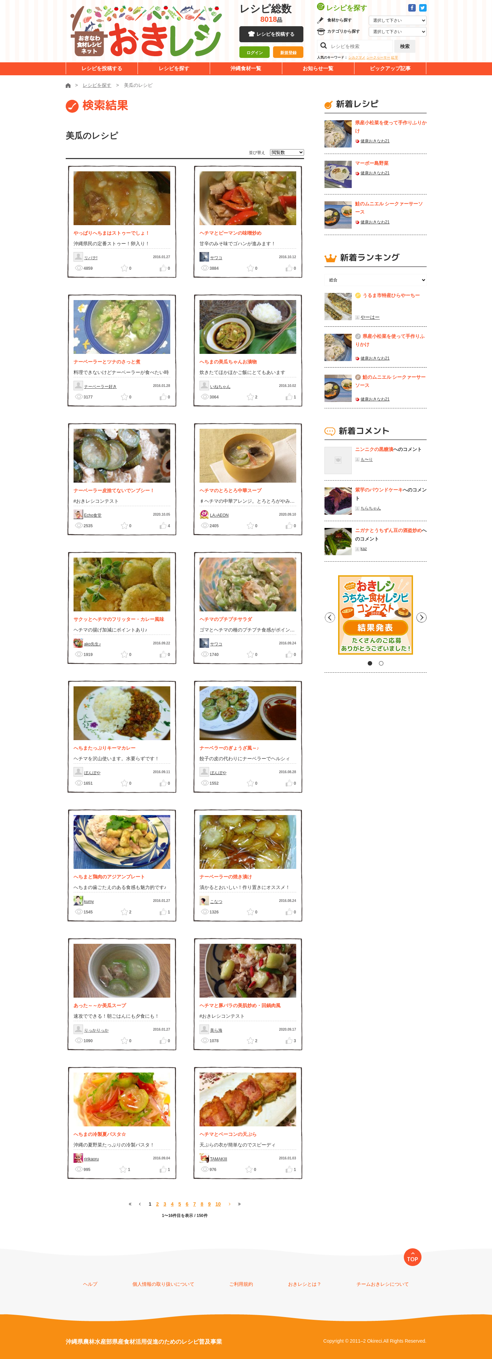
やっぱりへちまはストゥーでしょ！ (112, 233)
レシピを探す (174, 68)
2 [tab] (381, 663)
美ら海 (216, 1030)
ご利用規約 (241, 1284)
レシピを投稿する (275, 34)
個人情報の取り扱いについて (163, 1284)
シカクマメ (356, 57)
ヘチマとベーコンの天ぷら (228, 1134)
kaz (364, 548)
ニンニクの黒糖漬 (374, 449)
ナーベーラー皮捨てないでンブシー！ (114, 490)
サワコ (216, 257)
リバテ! (90, 257)
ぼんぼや (92, 772)
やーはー (370, 317)
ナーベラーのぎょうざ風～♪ (229, 748)
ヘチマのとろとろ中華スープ (230, 490)
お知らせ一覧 (318, 68)
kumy (89, 901)
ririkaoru (91, 1159)
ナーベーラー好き (100, 386)
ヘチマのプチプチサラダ (226, 619)
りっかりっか (96, 1030)
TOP (412, 1259)
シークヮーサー (378, 57)
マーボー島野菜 (371, 163)
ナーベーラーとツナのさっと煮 (107, 361)
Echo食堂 (92, 515)
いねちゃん (220, 386)
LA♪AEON (219, 515)
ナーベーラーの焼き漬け (226, 876)
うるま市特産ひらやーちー (391, 295)
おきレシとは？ (304, 1284)
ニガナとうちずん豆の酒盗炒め (388, 530)
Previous (329, 617)
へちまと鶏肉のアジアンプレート (109, 876)
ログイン (255, 52)
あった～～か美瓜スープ (100, 1005)
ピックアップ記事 (390, 68)
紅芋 (394, 57)
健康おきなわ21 (375, 141)
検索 (405, 46)
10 (218, 1204)
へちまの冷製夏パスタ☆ (100, 1134)
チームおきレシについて (382, 1284)
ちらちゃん (371, 508)
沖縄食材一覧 (246, 68)
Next (421, 617)
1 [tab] (370, 663)
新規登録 (288, 52)
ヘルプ (90, 1284)
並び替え (257, 152)
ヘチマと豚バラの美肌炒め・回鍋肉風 (240, 1005)
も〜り (367, 459)
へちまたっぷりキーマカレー (105, 748)
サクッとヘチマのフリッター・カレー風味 (119, 619)
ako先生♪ (92, 644)
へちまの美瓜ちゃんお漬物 (228, 361)
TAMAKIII (218, 1159)
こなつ (216, 901)
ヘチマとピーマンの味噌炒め (230, 233)
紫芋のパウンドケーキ (379, 490)
